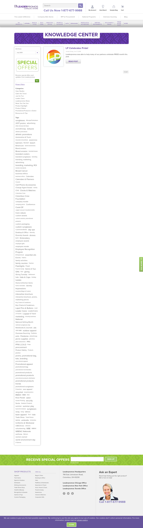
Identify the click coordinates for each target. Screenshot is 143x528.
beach (32, 143)
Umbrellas (33, 420)
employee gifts (20, 244)
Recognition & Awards (20, 492)
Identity (29, 286)
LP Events (19, 314)
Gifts (17, 271)
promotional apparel (22, 361)
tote (34, 414)
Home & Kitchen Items (24, 283)
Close (71, 525)
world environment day (25, 440)
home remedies (20, 286)
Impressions (21, 288)
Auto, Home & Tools (41, 487)
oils (34, 327)
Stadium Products (26, 403)
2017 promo (21, 123)
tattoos (27, 412)
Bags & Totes (34, 23)
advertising (31, 123)
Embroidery (25, 238)
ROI (28, 395)
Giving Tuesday (21, 274)
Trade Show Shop (119, 23)
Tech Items (41, 23)
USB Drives (20, 426)
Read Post (73, 61)
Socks (18, 403)
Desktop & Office (49, 23)
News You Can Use (22, 103)
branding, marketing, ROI (26, 165)
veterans (27, 426)
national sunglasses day (23, 325)
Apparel (27, 23)
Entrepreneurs (20, 255)
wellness (19, 434)
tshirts (18, 420)
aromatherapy (21, 129)
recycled (19, 392)
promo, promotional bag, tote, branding (26, 357)
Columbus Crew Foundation (22, 197)
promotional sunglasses (25, 386)
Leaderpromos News (23, 101)
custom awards (21, 216)
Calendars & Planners (25, 179)
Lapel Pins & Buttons (24, 308)
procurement (21, 347)
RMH (24, 395)
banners (19, 143)
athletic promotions (21, 132)
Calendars (30, 176)
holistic (18, 280)
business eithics (22, 173)
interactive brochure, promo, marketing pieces (26, 298)
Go (37, 81)
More (126, 23)
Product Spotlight (21, 106)
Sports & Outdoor (59, 23)
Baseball (26, 143)
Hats (67, 23)
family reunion (22, 263)
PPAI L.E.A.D (21, 344)
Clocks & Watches (28, 190)
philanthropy (33, 336)
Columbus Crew (20, 193)
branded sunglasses (23, 157)
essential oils (30, 255)
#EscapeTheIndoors (32, 120)
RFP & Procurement (68, 17)
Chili (17, 190)
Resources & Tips (22, 113)
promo (18, 353)
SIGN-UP (110, 459)
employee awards (22, 241)
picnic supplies (22, 339)
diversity (32, 232)
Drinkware (74, 23)
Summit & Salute (21, 409)
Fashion (31, 263)
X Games (18, 442)
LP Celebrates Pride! (77, 48)
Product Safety (21, 350)
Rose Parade (20, 398)
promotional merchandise (23, 370)
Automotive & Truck (23, 137)
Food (28, 266)
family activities (21, 260)
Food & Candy (20, 269)
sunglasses (20, 120)
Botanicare (20, 146)
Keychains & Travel (109, 23)
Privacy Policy (20, 84)
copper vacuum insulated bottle (25, 210)
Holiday (33, 277)
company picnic (20, 204)
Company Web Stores (45, 17)
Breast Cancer (22, 171)
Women (25, 434)
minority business (30, 316)
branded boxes (33, 151)
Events (18, 258)
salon (28, 398)
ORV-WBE (19, 330)
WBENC (34, 428)
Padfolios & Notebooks (85, 23)
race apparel (27, 389)
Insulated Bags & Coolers (23, 291)
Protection (19, 389)
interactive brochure (24, 294)
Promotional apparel (24, 364)
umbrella (25, 420)
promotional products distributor (25, 378)
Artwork (30, 129)
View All (38, 472)
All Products (19, 23)
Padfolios (34, 333)
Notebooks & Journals (24, 328)
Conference (30, 204)
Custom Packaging (19, 497)
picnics (32, 339)
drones (32, 235)
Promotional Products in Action (26, 111)
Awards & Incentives (22, 140)
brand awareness (30, 146)
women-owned (21, 437)
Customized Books (21, 230)
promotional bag (22, 367)
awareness (33, 140)
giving (26, 271)
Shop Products (22, 471)
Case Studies (20, 91)
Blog (125, 17)
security (29, 400)
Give (21, 272)
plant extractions (21, 342)
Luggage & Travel (29, 314)
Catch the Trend (21, 94)
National (19, 319)
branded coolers (22, 154)
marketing (20, 316)
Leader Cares (20, 98)
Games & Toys (30, 269)
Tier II (29, 414)
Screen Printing (20, 400)
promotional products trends (25, 382)
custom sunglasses (24, 227)
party (17, 336)
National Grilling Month (24, 322)
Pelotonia (24, 336)
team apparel (21, 414)
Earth (17, 238)
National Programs (89, 17)
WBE (28, 428)
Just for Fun (20, 96)
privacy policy (82, 520)
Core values (21, 213)
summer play (28, 406)
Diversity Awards (22, 235)
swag (17, 412)
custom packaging (22, 224)
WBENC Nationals (23, 431)
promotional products (24, 372)
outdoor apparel (29, 330)
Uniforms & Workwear (25, 423)
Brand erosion (21, 148)
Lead (35, 308)
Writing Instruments (97, 23)
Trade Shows (30, 417)
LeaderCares (33, 311)
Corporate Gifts (39, 497)
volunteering (20, 428)
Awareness (38, 492)
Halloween (31, 274)
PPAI (28, 342)
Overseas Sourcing (110, 17)
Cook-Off (19, 207)
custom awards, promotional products (24, 220)
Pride (29, 344)
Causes (18, 182)
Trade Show (20, 417)
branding (34, 157)
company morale (22, 202)
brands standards (21, 168)
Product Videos (21, 108)
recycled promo (28, 392)
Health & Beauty (19, 490)
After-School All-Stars (22, 126)
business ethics (20, 176)
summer (19, 406)
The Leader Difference (22, 17)
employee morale (22, 246)
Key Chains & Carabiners (23, 302)
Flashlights (20, 266)
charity (35, 187)
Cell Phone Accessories (26, 185)
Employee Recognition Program (25, 250)
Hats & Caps (25, 277)
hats (17, 277)
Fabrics (24, 258)
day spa (31, 229)
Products (30, 350)
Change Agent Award (24, 188)
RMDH (18, 395)
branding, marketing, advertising (23, 161)
